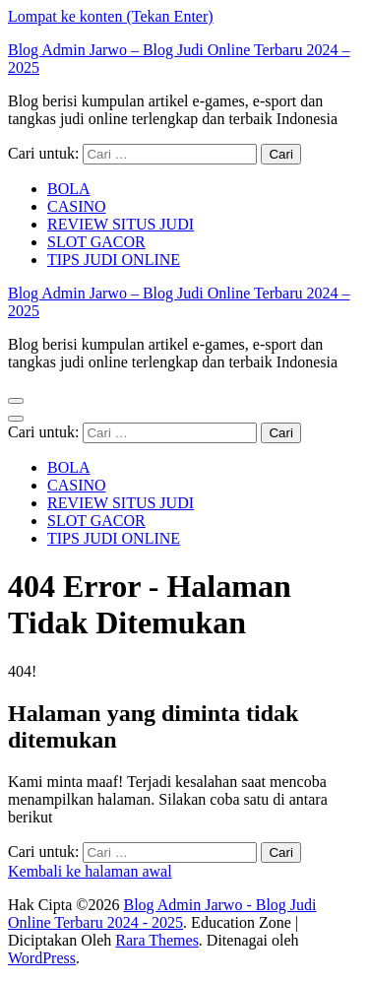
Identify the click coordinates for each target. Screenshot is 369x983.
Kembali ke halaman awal (90, 871)
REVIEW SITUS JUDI (120, 224)
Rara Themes (157, 940)
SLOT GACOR (96, 241)
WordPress (42, 958)
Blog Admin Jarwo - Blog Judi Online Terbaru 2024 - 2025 (162, 913)
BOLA (69, 188)
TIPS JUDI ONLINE (113, 259)
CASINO (76, 206)
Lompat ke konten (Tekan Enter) (111, 16)
